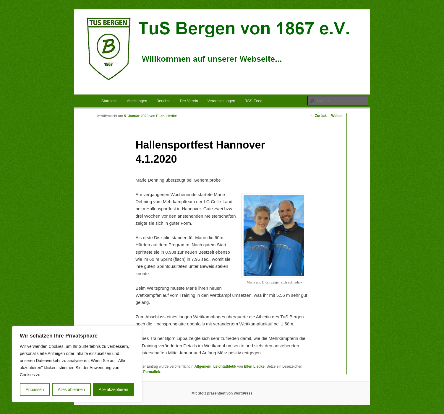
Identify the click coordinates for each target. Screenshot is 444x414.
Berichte (163, 101)
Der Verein (189, 101)
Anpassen (34, 389)
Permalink (151, 372)
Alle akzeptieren (113, 389)
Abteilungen (137, 101)
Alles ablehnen (71, 389)
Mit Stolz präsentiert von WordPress (222, 393)
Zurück (318, 116)
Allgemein (203, 366)
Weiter (338, 116)
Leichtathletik (224, 366)
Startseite (109, 101)
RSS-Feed (253, 101)
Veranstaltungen (221, 101)
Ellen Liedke (166, 116)
